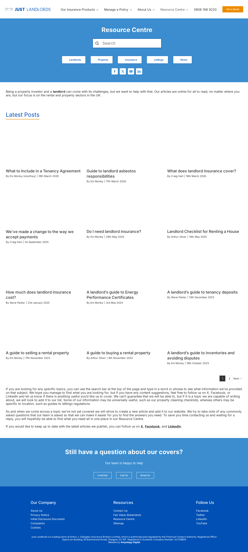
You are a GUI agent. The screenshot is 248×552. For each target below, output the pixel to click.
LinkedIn (174, 426)
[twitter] (123, 71)
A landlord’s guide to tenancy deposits (202, 292)
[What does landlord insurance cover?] (204, 145)
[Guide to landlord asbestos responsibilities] (124, 145)
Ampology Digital (130, 542)
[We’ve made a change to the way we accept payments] (43, 205)
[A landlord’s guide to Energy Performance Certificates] (124, 266)
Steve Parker (17, 302)
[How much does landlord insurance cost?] (43, 266)
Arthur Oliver (178, 236)
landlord (59, 91)
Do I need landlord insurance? (114, 231)
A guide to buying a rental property (119, 353)
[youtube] (131, 71)
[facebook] (115, 71)
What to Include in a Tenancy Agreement (43, 171)
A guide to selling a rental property (37, 353)
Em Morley (96, 181)
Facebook (152, 426)
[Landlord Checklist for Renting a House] (204, 205)
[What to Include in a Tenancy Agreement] (43, 145)
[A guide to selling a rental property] (43, 327)
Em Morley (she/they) (23, 176)
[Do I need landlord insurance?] (124, 205)
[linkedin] (139, 71)
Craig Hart (177, 176)
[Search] (127, 43)
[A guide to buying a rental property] (124, 327)
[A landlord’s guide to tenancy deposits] (204, 266)
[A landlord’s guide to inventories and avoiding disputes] (204, 327)
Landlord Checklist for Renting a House (203, 231)
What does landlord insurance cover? (201, 171)
